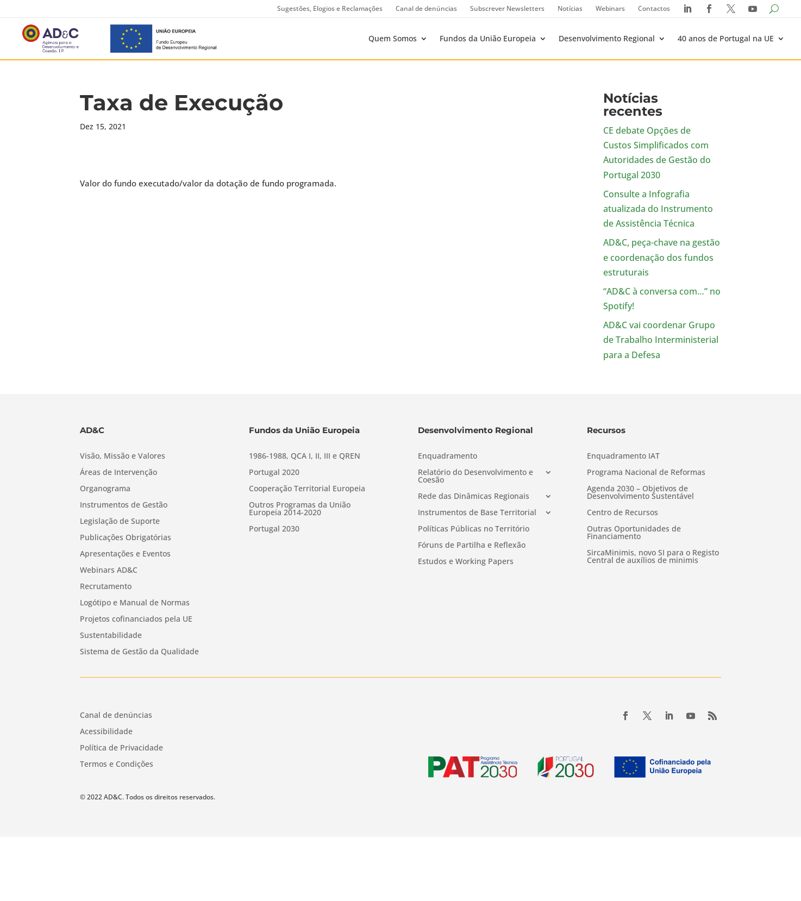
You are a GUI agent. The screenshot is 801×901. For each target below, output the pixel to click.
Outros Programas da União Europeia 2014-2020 (300, 509)
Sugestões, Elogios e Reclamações (330, 8)
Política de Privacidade (121, 748)
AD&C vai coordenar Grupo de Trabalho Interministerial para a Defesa (660, 339)
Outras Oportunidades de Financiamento (634, 533)
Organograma (105, 489)
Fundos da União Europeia (488, 38)
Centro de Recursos (622, 513)
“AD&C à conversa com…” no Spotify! (662, 298)
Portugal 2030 (274, 529)
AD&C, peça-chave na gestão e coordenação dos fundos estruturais (661, 257)
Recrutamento (106, 587)
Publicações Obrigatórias (125, 538)
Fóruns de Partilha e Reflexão (471, 545)
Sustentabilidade (111, 635)
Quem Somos (392, 38)
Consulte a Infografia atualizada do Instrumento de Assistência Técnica (658, 208)
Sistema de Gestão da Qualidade (139, 652)
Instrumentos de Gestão (123, 505)
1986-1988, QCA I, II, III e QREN (304, 456)
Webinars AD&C (108, 570)
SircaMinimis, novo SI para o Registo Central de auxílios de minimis (653, 557)
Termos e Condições (116, 764)
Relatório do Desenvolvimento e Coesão (475, 476)
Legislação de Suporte (120, 521)
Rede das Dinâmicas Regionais (473, 496)
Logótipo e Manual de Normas (135, 603)
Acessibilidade (106, 732)
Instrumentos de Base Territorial (477, 513)
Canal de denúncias (426, 8)
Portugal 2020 (274, 472)
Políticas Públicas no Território (473, 529)
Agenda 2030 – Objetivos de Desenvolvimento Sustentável (640, 493)
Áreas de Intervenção (118, 472)
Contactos (654, 8)
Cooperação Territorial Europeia (307, 489)
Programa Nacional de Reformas (646, 472)
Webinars (610, 8)
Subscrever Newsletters (507, 8)
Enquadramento (447, 456)
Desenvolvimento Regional (607, 38)
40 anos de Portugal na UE (726, 38)
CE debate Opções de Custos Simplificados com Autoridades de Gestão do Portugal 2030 (657, 152)
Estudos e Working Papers (466, 562)
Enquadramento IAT (623, 456)
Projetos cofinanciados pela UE (136, 619)
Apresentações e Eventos (125, 554)
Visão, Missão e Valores (122, 456)
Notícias (570, 8)
